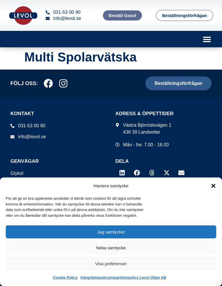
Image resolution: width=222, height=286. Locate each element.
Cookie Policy (65, 277)
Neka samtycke (111, 247)
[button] (213, 186)
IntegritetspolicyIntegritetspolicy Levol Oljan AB (123, 277)
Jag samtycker (111, 231)
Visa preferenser (111, 263)
